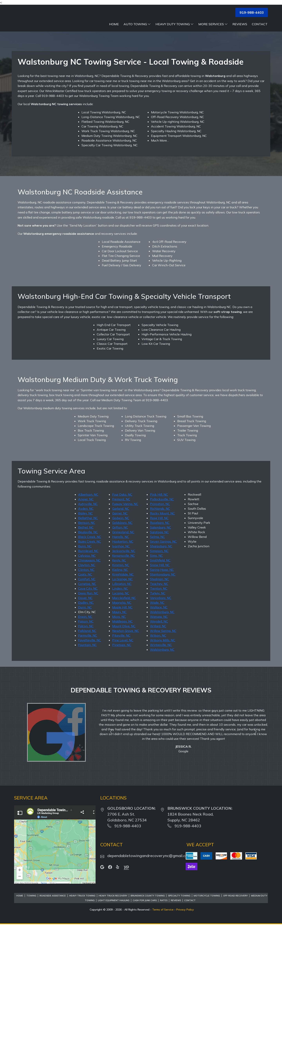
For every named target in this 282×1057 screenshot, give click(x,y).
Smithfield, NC (160, 692)
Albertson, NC (88, 627)
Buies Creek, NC (89, 674)
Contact (260, 24)
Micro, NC (119, 749)
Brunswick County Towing (148, 1027)
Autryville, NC (88, 636)
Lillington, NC (122, 716)
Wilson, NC (158, 768)
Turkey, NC (157, 725)
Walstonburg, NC (162, 744)
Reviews (239, 24)
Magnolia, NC (121, 735)
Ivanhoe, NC (121, 678)
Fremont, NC (121, 631)
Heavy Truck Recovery (113, 1027)
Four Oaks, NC (122, 627)
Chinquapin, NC (89, 692)
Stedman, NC (159, 711)
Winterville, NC (161, 777)
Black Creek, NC (89, 669)
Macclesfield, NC (124, 730)
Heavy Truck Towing (82, 1027)
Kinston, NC (120, 697)
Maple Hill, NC (122, 739)
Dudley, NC (86, 735)
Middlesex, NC (122, 753)
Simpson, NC (159, 683)
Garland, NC (120, 641)
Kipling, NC (120, 702)
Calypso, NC (87, 688)
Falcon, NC (86, 758)
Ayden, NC (86, 641)
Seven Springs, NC (163, 674)
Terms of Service (163, 1041)
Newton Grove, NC (125, 763)
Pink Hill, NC (159, 627)
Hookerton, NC (122, 674)
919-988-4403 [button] (252, 12)
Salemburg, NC (160, 659)
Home (114, 24)
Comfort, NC (87, 711)
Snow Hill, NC (160, 697)
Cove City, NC (88, 721)
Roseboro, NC (160, 655)
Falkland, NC (87, 763)
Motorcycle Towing (207, 1027)
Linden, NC (120, 721)
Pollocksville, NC (162, 631)
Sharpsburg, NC (161, 678)
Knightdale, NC (123, 706)
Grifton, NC (120, 659)
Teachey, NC (159, 716)
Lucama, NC (120, 725)
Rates (163, 1032)
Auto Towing (137, 24)
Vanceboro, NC (160, 730)
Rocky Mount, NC (162, 645)
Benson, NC (86, 655)
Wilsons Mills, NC (162, 772)
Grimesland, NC (123, 664)
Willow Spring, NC (163, 763)
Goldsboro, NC (122, 655)
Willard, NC (158, 758)
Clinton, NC (86, 702)
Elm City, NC (87, 744)
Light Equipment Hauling (113, 1032)
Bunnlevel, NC (88, 683)
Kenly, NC (119, 692)
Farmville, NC (87, 768)
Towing (31, 1027)
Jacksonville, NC (123, 683)
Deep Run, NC (88, 725)
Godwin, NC (120, 650)
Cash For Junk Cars (145, 1032)
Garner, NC (120, 645)
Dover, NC (85, 730)
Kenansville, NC (123, 688)
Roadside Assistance (53, 1027)
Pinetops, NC (121, 777)
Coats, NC (85, 706)
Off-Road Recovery (235, 1027)
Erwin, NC (85, 749)
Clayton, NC (86, 697)
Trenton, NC (158, 721)
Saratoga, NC (159, 664)
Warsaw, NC (159, 749)
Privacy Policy (185, 1041)
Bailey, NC (85, 645)
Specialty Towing (179, 1027)
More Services (213, 24)
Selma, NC (157, 669)
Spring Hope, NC (162, 702)
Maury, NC (119, 744)
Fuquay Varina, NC (125, 636)
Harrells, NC (120, 669)
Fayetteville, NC (89, 772)
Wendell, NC (159, 753)
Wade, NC (157, 735)
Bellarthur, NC (88, 650)
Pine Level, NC (122, 772)
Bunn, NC (85, 678)
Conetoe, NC (87, 716)
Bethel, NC (86, 659)
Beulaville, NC (88, 664)
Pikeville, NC (121, 768)
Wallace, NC (159, 739)
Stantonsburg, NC (162, 706)
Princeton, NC (160, 636)
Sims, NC (156, 688)
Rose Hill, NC (159, 650)
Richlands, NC (160, 641)
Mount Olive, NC (124, 758)
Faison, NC (86, 753)
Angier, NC (86, 631)
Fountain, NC (87, 777)
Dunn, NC (85, 739)
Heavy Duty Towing (174, 24)
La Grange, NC (122, 711)
